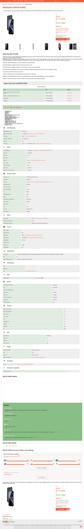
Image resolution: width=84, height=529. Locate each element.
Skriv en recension (42, 468)
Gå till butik (69, 92)
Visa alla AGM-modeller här (30, 136)
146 (22, 133)
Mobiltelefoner (12, 4)
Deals (15, 1)
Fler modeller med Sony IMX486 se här (35, 237)
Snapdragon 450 (29, 182)
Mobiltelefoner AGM (20, 4)
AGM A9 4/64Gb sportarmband (11, 446)
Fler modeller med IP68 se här (39, 357)
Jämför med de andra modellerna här (36, 133)
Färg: (57, 34)
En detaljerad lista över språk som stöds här (24, 364)
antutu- (26, 143)
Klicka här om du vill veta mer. (60, 432)
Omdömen (26, 1)
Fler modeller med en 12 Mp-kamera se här (33, 235)
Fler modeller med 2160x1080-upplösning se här (42, 150)
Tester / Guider (20, 1)
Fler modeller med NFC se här (31, 271)
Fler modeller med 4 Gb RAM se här (41, 218)
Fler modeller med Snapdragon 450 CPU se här (43, 182)
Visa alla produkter (6, 514)
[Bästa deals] (9, 1)
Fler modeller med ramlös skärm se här (38, 160)
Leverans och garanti (33, 1)
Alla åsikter (42, 477)
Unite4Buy (5, 4)
